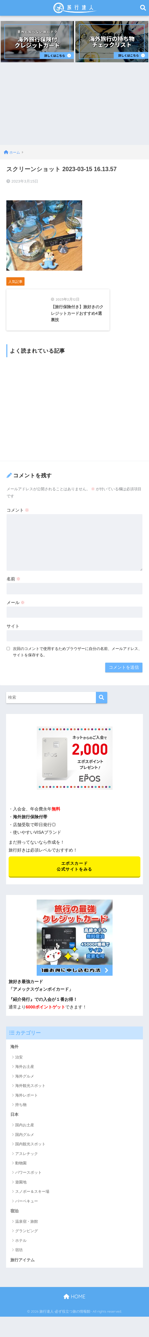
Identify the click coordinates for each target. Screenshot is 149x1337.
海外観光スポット (30, 1094)
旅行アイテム (23, 1269)
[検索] (101, 704)
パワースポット (28, 1182)
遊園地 (21, 1191)
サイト (13, 633)
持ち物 (21, 1113)
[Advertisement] (74, 106)
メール (16, 609)
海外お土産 (24, 1075)
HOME (74, 1306)
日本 (14, 1123)
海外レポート (26, 1104)
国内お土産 (24, 1134)
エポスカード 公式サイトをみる (74, 874)
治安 (19, 1066)
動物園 (21, 1172)
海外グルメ (24, 1085)
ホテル (21, 1250)
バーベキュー (26, 1210)
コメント (18, 517)
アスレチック (26, 1163)
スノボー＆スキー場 (32, 1201)
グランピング (26, 1240)
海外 (14, 1055)
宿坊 (19, 1260)
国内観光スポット (30, 1153)
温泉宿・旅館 (26, 1231)
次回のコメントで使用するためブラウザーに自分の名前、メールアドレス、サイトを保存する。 (77, 659)
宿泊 (14, 1220)
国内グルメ (24, 1144)
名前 (14, 586)
